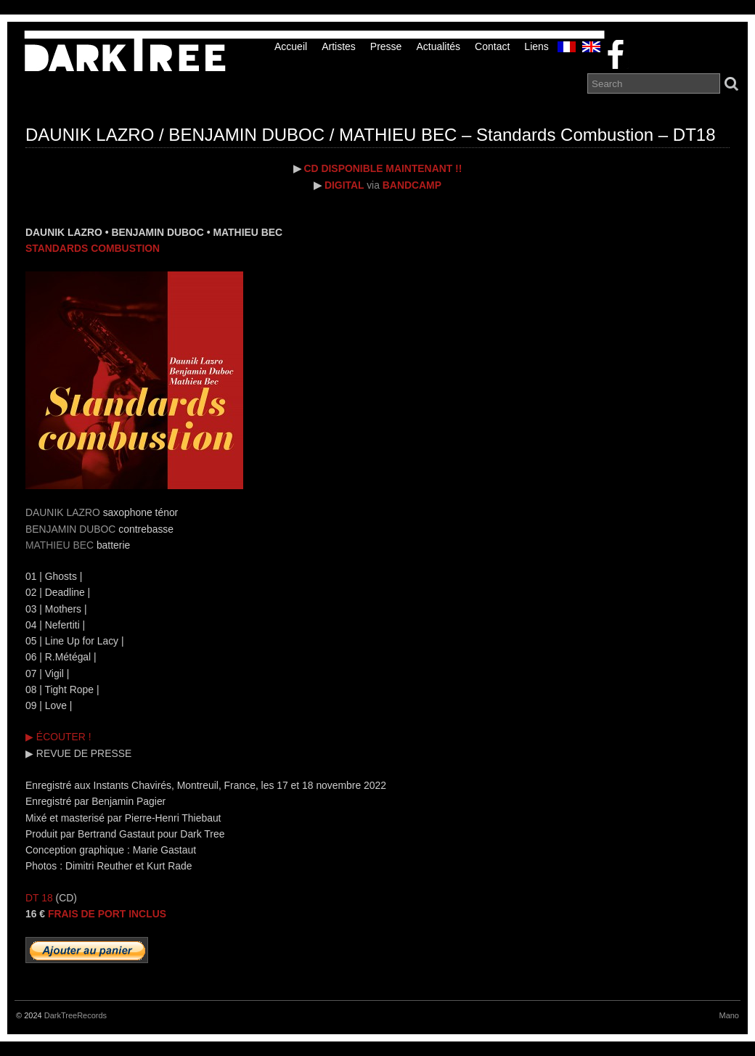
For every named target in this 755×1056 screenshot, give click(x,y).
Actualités (438, 46)
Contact (492, 46)
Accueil (290, 46)
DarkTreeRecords (75, 1015)
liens (536, 46)
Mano (729, 1015)
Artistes (339, 46)
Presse (386, 46)
